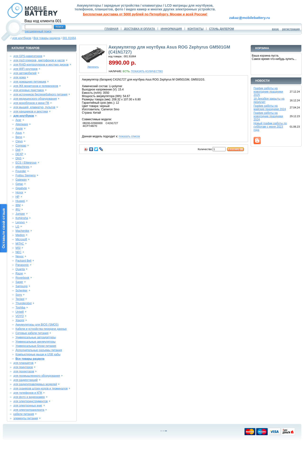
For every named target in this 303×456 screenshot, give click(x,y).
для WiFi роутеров (25, 69)
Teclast (19, 299)
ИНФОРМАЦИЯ (171, 29)
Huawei (20, 201)
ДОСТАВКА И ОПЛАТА (139, 29)
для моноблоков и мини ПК (31, 103)
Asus (18, 132)
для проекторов (23, 371)
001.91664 (69, 38)
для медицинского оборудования (35, 98)
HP (17, 196)
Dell (17, 150)
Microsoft (21, 239)
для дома (19, 77)
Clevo (19, 141)
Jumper (20, 213)
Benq (18, 137)
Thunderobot (23, 303)
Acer (18, 120)
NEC (18, 252)
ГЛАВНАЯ (111, 29)
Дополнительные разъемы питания (38, 350)
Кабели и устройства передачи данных (41, 329)
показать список (129, 136)
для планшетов (23, 363)
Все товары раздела (46, 38)
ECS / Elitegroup (25, 162)
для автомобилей (25, 73)
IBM (17, 205)
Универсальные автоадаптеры (35, 337)
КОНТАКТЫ (195, 29)
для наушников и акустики (30, 111)
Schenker (21, 290)
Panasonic (22, 265)
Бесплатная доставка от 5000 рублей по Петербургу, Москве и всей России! (145, 14)
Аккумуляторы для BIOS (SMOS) (36, 324)
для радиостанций (25, 380)
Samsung (21, 286)
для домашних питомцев (29, 81)
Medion (20, 235)
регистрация (291, 29)
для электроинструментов (30, 401)
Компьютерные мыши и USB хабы (37, 354)
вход (275, 29)
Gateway (21, 179)
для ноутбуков (21, 38)
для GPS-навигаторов (27, 56)
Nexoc (19, 256)
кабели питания (23, 414)
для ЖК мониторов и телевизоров (35, 86)
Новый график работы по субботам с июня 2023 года (270, 127)
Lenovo (20, 222)
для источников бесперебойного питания (40, 94)
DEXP (19, 154)
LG (17, 226)
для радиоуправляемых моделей (35, 384)
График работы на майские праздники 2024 (270, 107)
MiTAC (19, 243)
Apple (19, 128)
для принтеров (23, 367)
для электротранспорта (28, 409)
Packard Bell (23, 260)
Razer (19, 273)
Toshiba (20, 307)
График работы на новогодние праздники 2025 (268, 92)
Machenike (22, 230)
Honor (19, 192)
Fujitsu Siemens (25, 175)
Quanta (20, 269)
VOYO (19, 316)
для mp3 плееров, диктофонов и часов (39, 60)
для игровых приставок (28, 90)
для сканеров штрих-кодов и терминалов (40, 388)
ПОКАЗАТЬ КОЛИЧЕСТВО (147, 71)
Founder (20, 171)
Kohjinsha (21, 218)
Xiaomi (19, 320)
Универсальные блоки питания (35, 346)
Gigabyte (21, 188)
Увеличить (93, 65)
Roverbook (22, 277)
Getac (19, 184)
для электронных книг (27, 405)
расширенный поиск (38, 31)
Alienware (21, 124)
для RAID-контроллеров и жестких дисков (41, 64)
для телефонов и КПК (27, 392)
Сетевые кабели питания (31, 333)
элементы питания (25, 418)
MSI (17, 248)
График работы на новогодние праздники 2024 (268, 116)
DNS (18, 158)
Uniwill (19, 311)
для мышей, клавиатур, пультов (34, 107)
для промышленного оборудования (36, 375)
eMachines (22, 167)
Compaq (20, 145)
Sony (18, 294)
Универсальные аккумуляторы (35, 341)
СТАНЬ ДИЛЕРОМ (221, 29)
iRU (17, 209)
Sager (19, 282)
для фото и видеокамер (29, 397)
